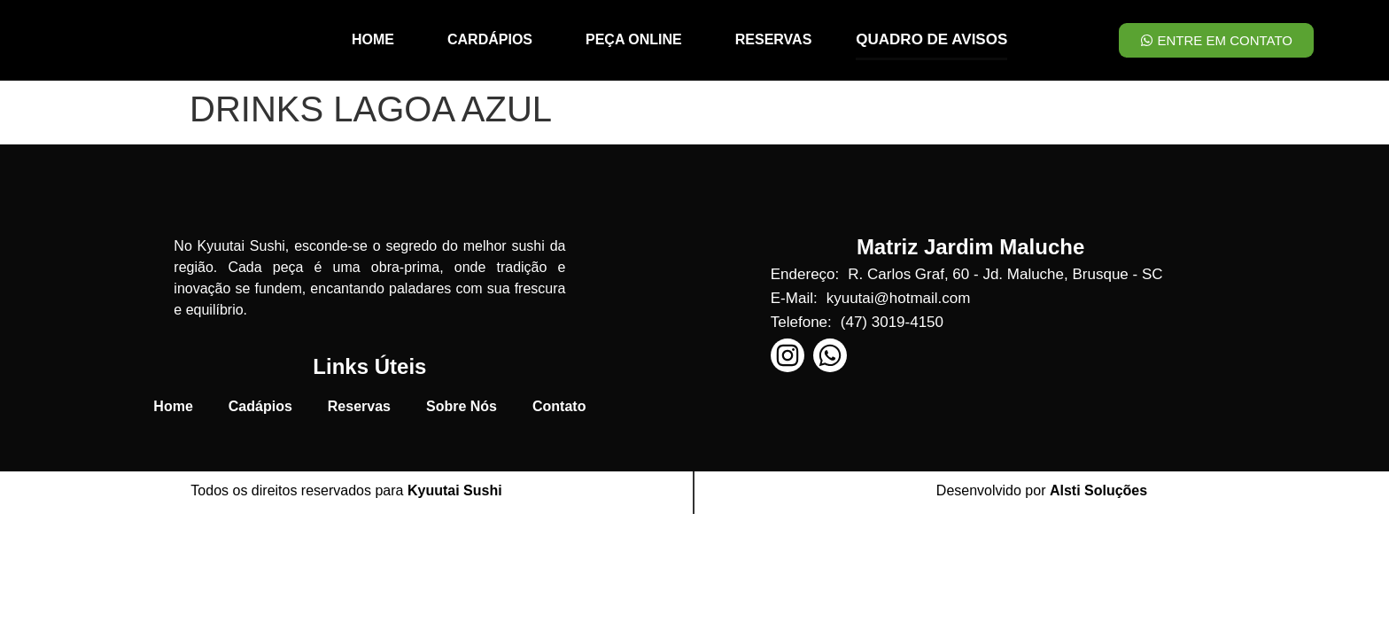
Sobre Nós (461, 406)
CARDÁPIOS (489, 39)
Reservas (359, 406)
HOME (373, 39)
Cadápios (260, 406)
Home (172, 406)
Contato (559, 406)
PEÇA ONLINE (634, 39)
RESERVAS (773, 39)
